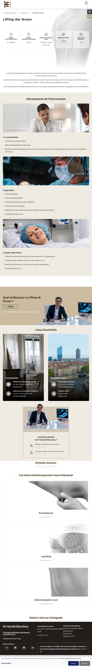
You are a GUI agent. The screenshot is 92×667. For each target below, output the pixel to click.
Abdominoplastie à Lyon (46, 600)
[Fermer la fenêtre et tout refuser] (90, 657)
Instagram (24, 651)
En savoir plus (46, 517)
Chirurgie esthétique (9, 13)
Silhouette (24, 13)
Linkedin (32, 651)
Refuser (73, 663)
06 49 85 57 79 (40, 447)
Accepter (85, 663)
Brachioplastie (46, 513)
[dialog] (46, 661)
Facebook (15, 651)
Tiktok (6, 651)
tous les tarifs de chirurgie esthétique (20, 312)
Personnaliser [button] (6, 663)
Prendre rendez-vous (12, 638)
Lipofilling (46, 556)
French (88, 6)
